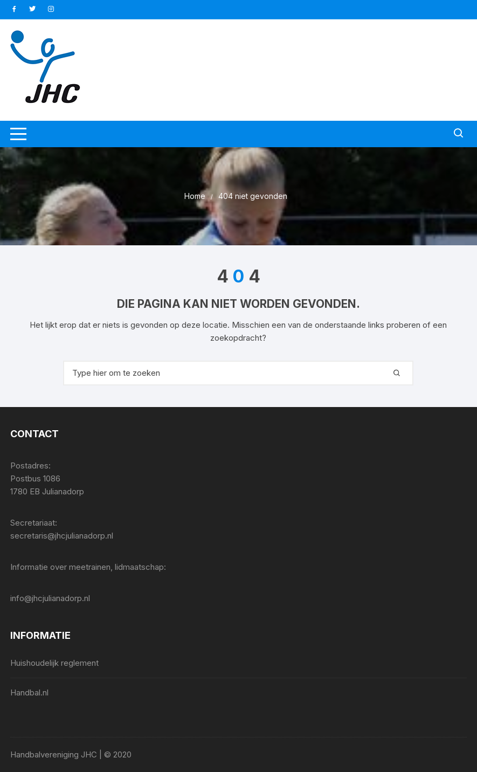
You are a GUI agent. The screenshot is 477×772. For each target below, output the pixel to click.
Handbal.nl (29, 692)
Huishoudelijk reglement (54, 663)
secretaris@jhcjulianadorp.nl (61, 535)
